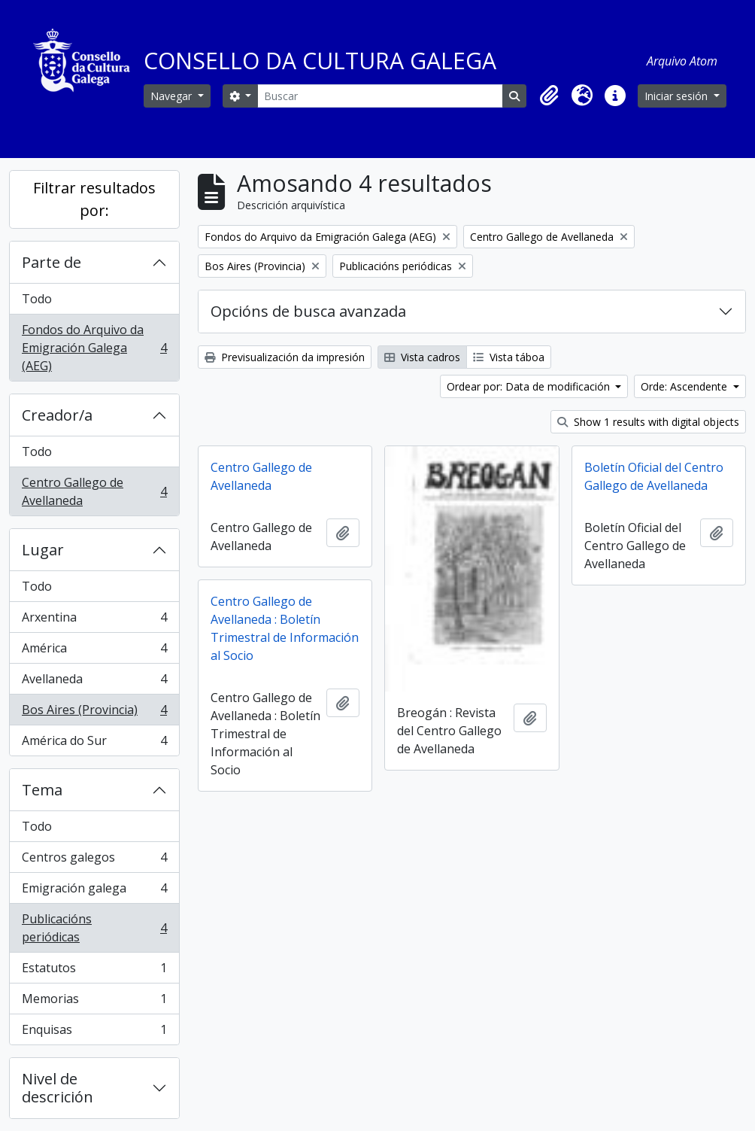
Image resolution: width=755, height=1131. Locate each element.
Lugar (43, 550)
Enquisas (94, 1032)
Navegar (172, 96)
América (94, 651)
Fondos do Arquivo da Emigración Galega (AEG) (94, 347)
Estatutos (94, 971)
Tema (42, 790)
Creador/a (57, 415)
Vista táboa (508, 357)
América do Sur (94, 743)
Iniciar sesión (677, 96)
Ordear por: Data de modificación (530, 386)
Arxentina (94, 620)
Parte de (51, 262)
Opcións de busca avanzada (308, 311)
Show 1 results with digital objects (648, 422)
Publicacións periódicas (94, 928)
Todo (37, 298)
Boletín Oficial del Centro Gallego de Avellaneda (653, 476)
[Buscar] (380, 96)
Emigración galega (94, 891)
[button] (548, 95)
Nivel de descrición (57, 1088)
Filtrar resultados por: (94, 199)
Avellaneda (94, 682)
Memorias (94, 1002)
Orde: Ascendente (685, 386)
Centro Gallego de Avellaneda (94, 491)
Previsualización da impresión (285, 357)
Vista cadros (422, 357)
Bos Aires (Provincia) (94, 713)
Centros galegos (94, 860)
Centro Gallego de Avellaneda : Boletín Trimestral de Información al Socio (285, 628)
